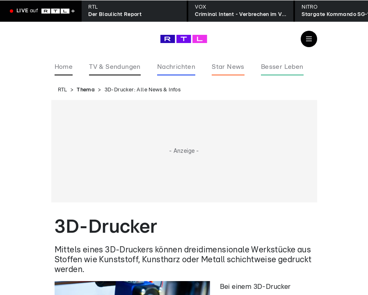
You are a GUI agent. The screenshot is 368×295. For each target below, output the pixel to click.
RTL (62, 90)
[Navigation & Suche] (309, 39)
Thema (86, 90)
